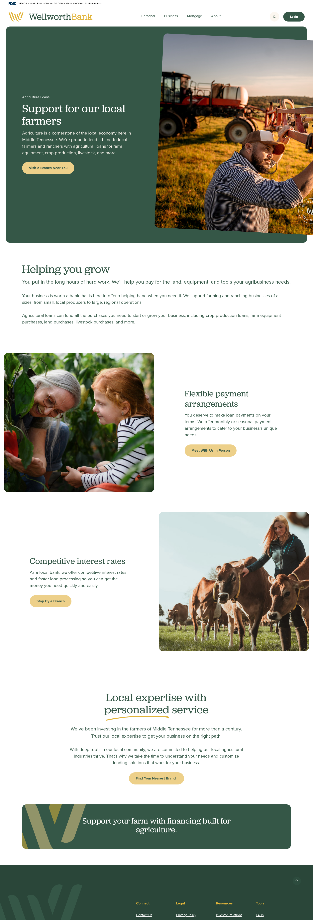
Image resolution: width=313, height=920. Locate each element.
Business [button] (171, 15)
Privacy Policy (186, 915)
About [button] (216, 15)
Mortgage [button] (194, 15)
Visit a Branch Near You (48, 167)
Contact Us (144, 915)
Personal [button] (148, 15)
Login (294, 16)
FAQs (260, 915)
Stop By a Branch (51, 601)
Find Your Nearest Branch (156, 778)
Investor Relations (229, 915)
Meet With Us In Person (210, 450)
